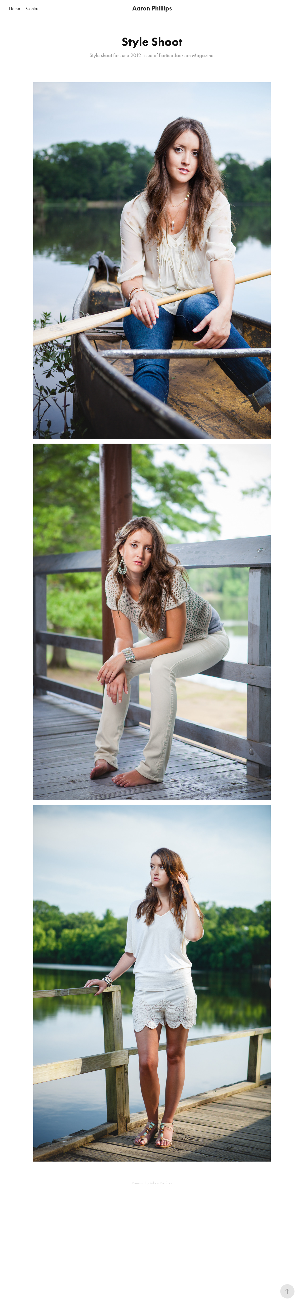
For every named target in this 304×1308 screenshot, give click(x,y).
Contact (33, 8)
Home (14, 8)
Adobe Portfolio (161, 1183)
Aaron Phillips (152, 8)
